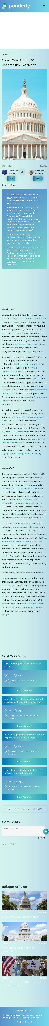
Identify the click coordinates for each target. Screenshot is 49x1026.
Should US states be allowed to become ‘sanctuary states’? (22, 984)
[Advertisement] (24, 30)
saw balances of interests (25, 527)
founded (30, 219)
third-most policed (16, 431)
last (34, 200)
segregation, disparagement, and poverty (21, 453)
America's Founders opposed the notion (20, 488)
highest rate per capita (27, 364)
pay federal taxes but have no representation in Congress (23, 259)
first (9, 197)
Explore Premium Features (27, 1018)
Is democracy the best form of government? (18, 949)
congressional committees (26, 344)
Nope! (20, 675)
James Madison (9, 523)
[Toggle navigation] (44, 6)
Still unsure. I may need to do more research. (23, 681)
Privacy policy (8, 1018)
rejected (38, 379)
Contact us (16, 1015)
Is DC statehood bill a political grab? (20, 916)
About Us (6, 1015)
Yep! (9, 675)
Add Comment (24, 690)
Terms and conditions (32, 1015)
